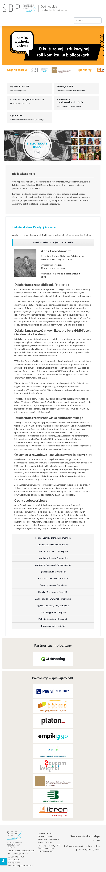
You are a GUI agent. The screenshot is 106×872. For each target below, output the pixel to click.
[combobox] (88, 20)
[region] (53, 242)
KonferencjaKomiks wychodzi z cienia (70, 100)
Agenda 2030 (16, 115)
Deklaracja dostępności (89, 849)
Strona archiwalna (80, 836)
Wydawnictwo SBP (20, 86)
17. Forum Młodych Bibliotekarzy (27, 99)
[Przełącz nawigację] (4, 20)
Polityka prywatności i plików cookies (82, 846)
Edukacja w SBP (65, 86)
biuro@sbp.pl (14, 862)
